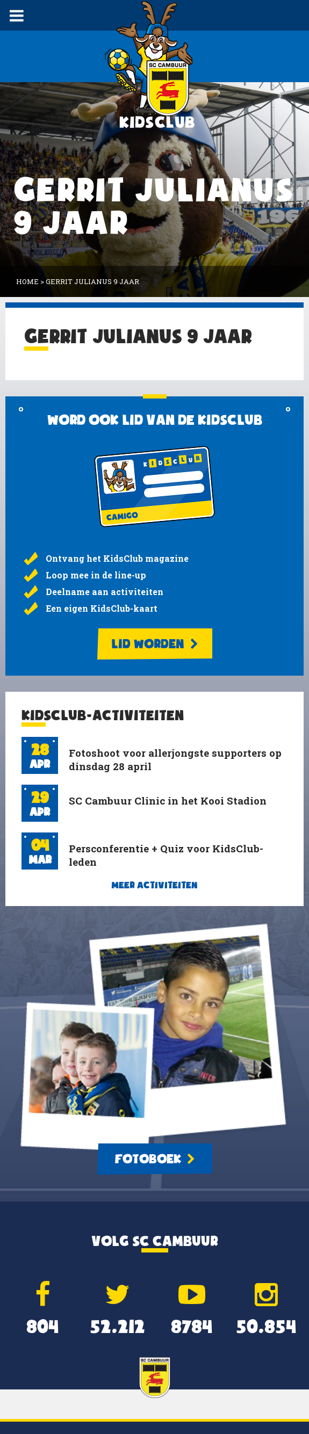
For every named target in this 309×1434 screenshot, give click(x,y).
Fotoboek (154, 1159)
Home (27, 281)
